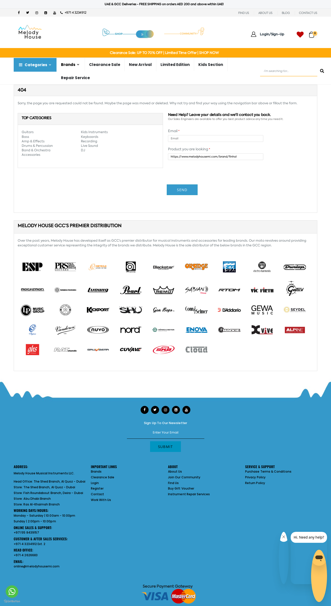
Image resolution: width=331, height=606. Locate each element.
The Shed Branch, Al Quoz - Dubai (59, 481)
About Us (175, 471)
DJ (83, 150)
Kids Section (210, 64)
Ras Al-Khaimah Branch (41, 504)
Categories (32, 65)
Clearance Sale (104, 64)
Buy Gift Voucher (181, 488)
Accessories (31, 155)
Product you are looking (189, 149)
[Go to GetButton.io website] (12, 601)
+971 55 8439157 (26, 532)
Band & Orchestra (36, 150)
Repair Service (75, 77)
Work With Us (101, 500)
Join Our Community (184, 477)
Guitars (28, 132)
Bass (25, 137)
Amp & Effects (33, 141)
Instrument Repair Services (189, 494)
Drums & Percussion (37, 146)
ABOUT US (265, 13)
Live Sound (89, 146)
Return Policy (255, 483)
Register (97, 488)
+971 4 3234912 (73, 12)
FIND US (243, 13)
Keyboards (89, 137)
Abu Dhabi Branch (37, 498)
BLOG (286, 13)
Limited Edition (175, 64)
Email (173, 131)
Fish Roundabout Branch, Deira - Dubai (53, 493)
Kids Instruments (94, 132)
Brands (68, 64)
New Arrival (140, 64)
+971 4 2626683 (26, 555)
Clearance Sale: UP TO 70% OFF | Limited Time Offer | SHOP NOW (164, 53)
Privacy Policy (255, 477)
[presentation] (206, 191)
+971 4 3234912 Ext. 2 (29, 544)
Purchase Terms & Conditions (268, 471)
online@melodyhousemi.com (37, 566)
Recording (89, 141)
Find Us (173, 483)
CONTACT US (308, 13)
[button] (313, 32)
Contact (97, 494)
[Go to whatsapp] (12, 591)
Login (95, 483)
